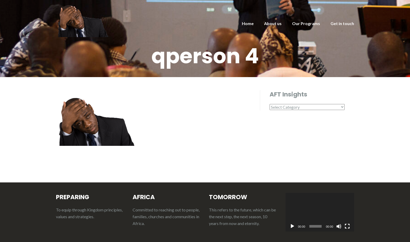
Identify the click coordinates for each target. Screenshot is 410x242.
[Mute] (338, 226)
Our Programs (306, 23)
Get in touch (342, 23)
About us (273, 23)
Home (248, 23)
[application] (320, 212)
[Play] (292, 226)
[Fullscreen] (347, 226)
